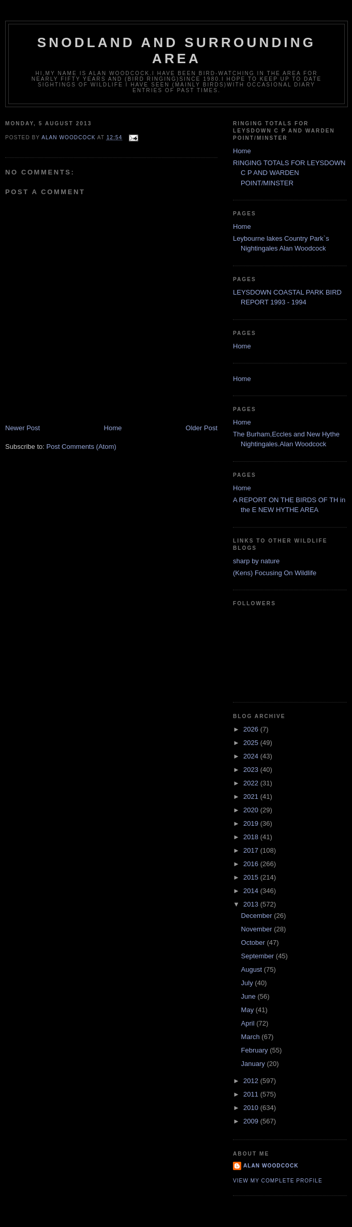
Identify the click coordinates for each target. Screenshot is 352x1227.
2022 (251, 783)
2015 (251, 877)
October (254, 942)
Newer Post (22, 428)
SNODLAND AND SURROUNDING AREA (176, 50)
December (257, 915)
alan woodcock (271, 1165)
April (249, 1023)
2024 (251, 756)
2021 (251, 796)
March (251, 1037)
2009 (251, 1121)
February (255, 1050)
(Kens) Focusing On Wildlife (274, 573)
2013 (251, 904)
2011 (251, 1094)
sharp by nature (256, 561)
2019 (251, 823)
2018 (251, 837)
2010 (251, 1108)
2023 (251, 769)
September (258, 956)
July (248, 983)
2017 (251, 850)
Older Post (201, 428)
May (248, 1010)
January (254, 1064)
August (252, 969)
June (249, 996)
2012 (251, 1081)
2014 (251, 891)
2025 (251, 743)
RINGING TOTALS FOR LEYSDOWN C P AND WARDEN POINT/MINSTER (289, 173)
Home (113, 428)
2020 (251, 810)
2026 (251, 729)
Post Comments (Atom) (81, 446)
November (257, 929)
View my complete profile (277, 1181)
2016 (251, 864)
